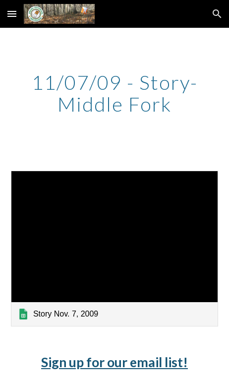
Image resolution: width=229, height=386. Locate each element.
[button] (12, 13)
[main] (114, 93)
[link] (114, 248)
